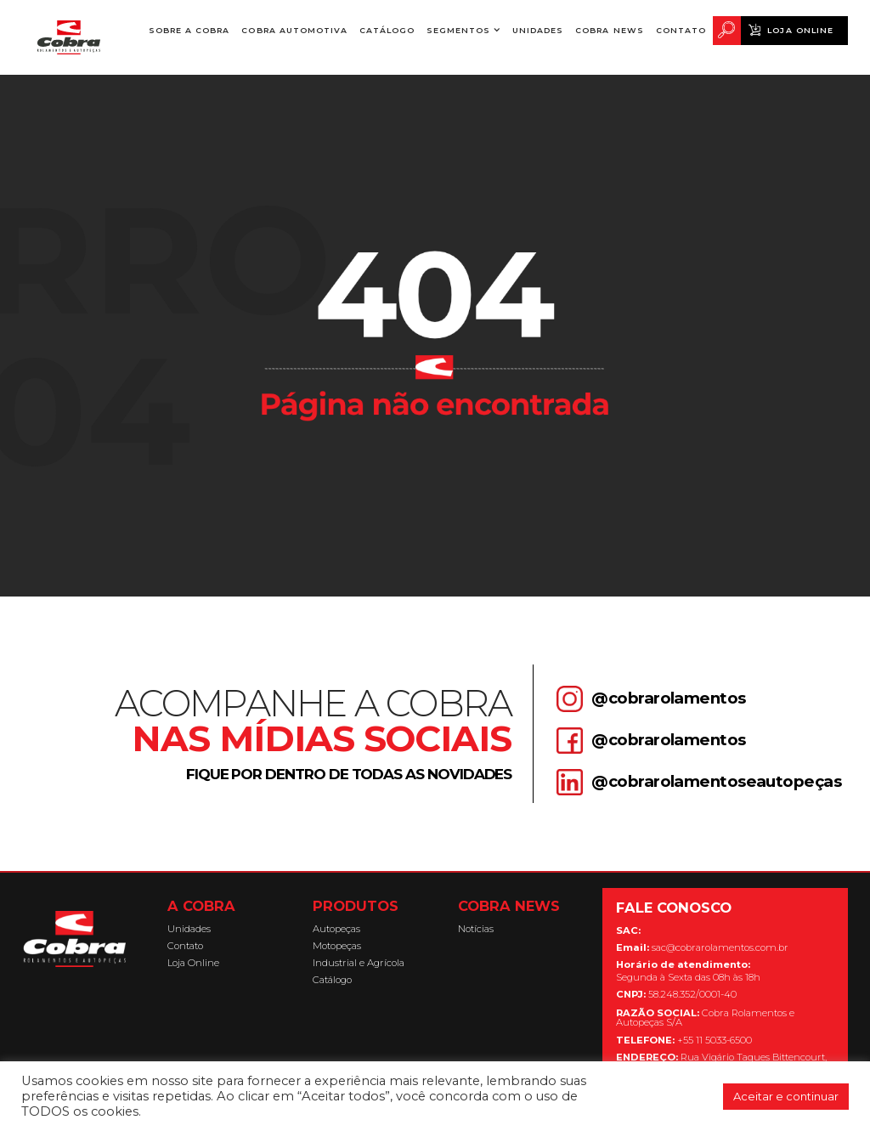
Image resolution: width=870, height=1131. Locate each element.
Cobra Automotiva (294, 30)
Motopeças (337, 946)
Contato (681, 30)
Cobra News (609, 30)
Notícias (476, 929)
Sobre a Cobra (189, 35)
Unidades (537, 30)
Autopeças (336, 929)
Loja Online (800, 30)
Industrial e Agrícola (358, 963)
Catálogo (387, 30)
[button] (463, 30)
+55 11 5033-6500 (684, 1040)
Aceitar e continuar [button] (786, 1096)
